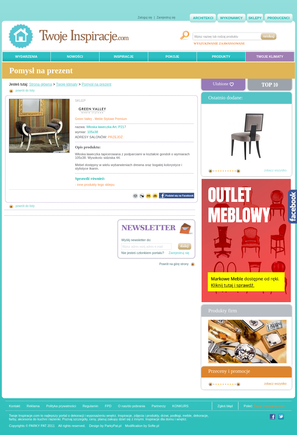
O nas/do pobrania (131, 406)
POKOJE (172, 56)
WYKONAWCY (231, 18)
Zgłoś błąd (225, 406)
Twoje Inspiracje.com (269, 406)
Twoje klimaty (67, 84)
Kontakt (14, 406)
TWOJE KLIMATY (269, 56)
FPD (108, 406)
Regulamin (90, 406)
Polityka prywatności (61, 406)
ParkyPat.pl (113, 426)
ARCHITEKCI (203, 18)
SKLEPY (254, 18)
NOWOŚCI (75, 56)
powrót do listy (25, 90)
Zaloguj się (145, 17)
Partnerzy (158, 406)
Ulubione (223, 84)
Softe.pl (153, 426)
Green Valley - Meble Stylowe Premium (101, 119)
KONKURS (180, 406)
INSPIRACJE (124, 56)
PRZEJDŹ (115, 137)
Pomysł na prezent (96, 84)
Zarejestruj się (166, 17)
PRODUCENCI (278, 18)
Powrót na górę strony (174, 264)
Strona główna (40, 84)
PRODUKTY (221, 56)
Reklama (33, 406)
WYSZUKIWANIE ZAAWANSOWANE (219, 43)
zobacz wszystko (275, 170)
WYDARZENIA (26, 56)
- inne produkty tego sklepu (94, 184)
